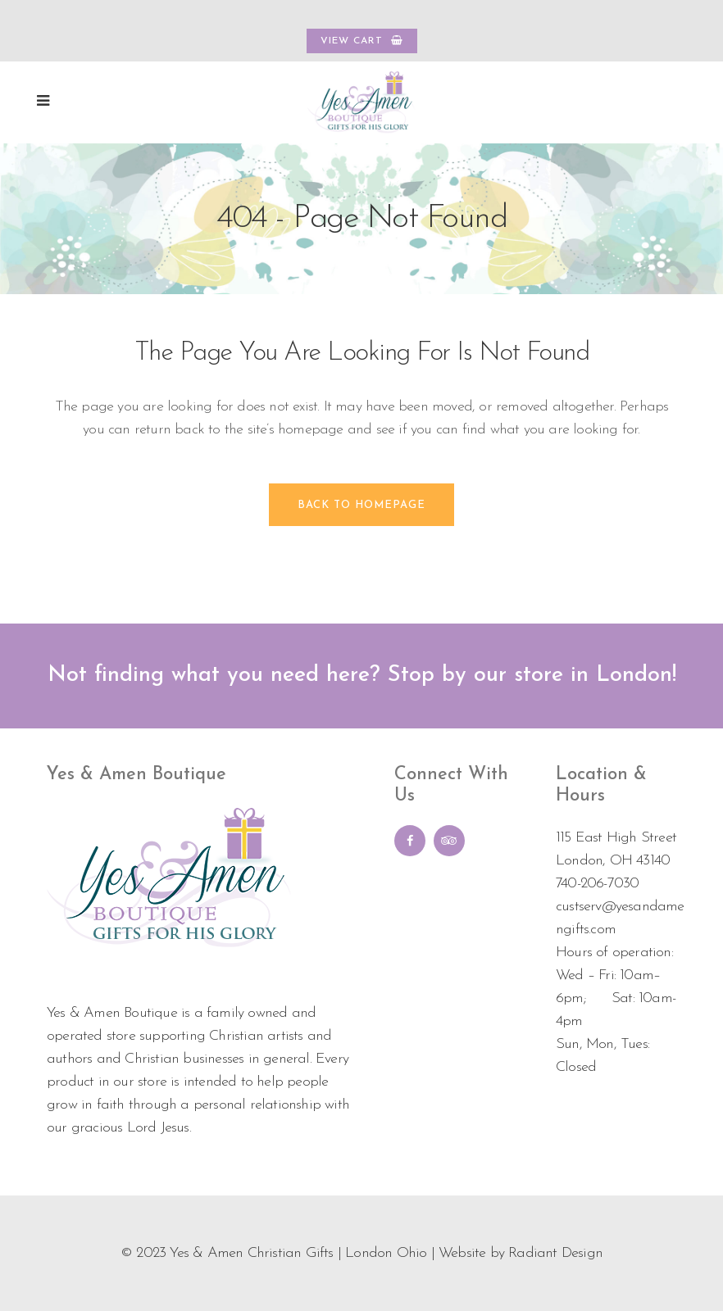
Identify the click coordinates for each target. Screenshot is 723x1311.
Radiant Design (555, 1253)
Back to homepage (361, 505)
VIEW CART (362, 40)
